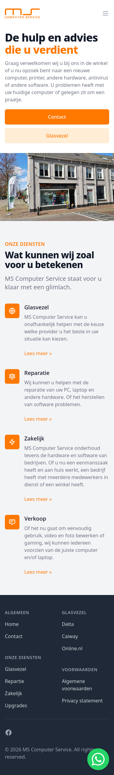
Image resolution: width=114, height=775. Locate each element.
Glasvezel (57, 135)
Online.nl (72, 648)
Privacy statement (82, 700)
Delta (68, 624)
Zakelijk (13, 693)
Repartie (14, 681)
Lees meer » (38, 353)
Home (12, 624)
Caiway (70, 636)
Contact (57, 117)
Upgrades (16, 705)
